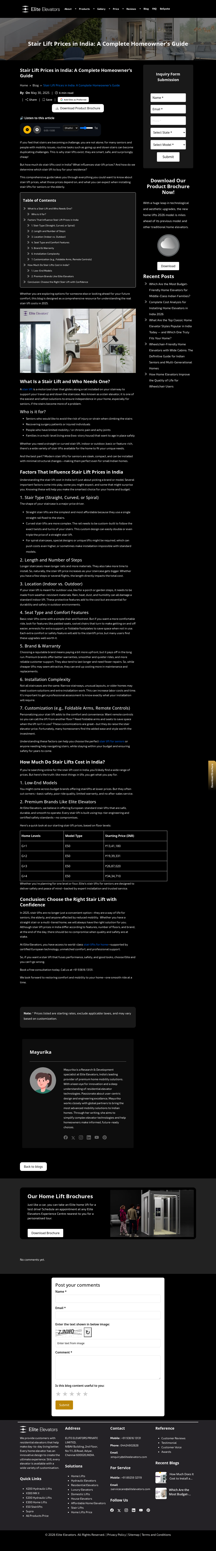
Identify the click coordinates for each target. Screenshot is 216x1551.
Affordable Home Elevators (88, 1503)
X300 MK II (32, 1493)
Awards (166, 1451)
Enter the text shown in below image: (82, 1324)
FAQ (154, 8)
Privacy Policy (116, 1534)
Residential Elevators (84, 1485)
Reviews (131, 8)
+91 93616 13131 (131, 1438)
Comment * (63, 1352)
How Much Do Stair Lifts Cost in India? (48, 264)
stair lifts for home (96, 944)
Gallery (101, 8)
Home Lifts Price (81, 1512)
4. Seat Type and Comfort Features (50, 242)
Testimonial (168, 1442)
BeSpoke (165, 8)
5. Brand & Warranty (42, 247)
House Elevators (81, 1498)
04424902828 (129, 1445)
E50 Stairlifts (34, 1506)
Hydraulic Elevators (83, 1480)
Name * (61, 1291)
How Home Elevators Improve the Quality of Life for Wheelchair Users (169, 380)
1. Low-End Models (41, 270)
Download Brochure (45, 1233)
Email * (60, 1308)
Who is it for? (38, 214)
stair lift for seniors (112, 741)
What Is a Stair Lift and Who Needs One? (50, 208)
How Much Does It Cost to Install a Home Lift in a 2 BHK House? (182, 1476)
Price (116, 8)
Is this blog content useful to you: (79, 1386)
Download (168, 266)
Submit (168, 156)
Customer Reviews (173, 1438)
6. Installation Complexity (45, 253)
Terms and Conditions (156, 1534)
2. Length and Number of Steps (48, 231)
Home (24, 85)
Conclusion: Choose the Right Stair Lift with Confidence (58, 281)
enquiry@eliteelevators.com (129, 1456)
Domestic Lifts (80, 1494)
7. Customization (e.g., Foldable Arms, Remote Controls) (61, 259)
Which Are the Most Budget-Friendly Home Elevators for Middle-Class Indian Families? (169, 290)
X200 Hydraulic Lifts (39, 1488)
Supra (29, 1511)
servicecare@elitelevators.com (130, 1489)
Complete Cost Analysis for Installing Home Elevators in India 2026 (168, 308)
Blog (146, 8)
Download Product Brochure (78, 108)
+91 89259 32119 (131, 1477)
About (68, 8)
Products (84, 8)
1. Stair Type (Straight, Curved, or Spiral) (53, 225)
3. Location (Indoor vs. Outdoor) (48, 236)
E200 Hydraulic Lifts (39, 1497)
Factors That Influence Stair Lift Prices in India (53, 219)
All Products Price (37, 1515)
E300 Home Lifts (36, 1502)
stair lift (27, 389)
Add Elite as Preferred (73, 99)
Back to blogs (33, 1167)
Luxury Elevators (82, 1489)
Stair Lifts (77, 1507)
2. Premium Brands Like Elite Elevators (52, 276)
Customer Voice (171, 1447)
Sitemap (134, 1534)
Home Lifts (78, 1476)
